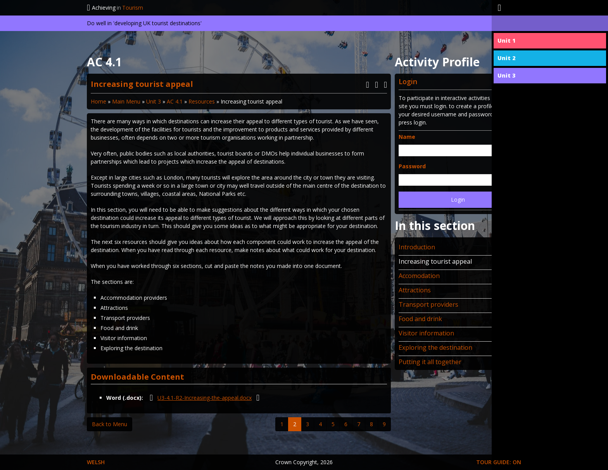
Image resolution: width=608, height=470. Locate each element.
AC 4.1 (175, 101)
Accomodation (419, 275)
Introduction (417, 247)
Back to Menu (109, 424)
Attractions (415, 290)
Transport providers (428, 304)
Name (407, 136)
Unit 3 (153, 101)
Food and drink (420, 318)
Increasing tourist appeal (435, 261)
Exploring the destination (435, 347)
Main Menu (126, 101)
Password (412, 166)
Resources (201, 101)
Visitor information (426, 333)
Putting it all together (430, 362)
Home (98, 101)
